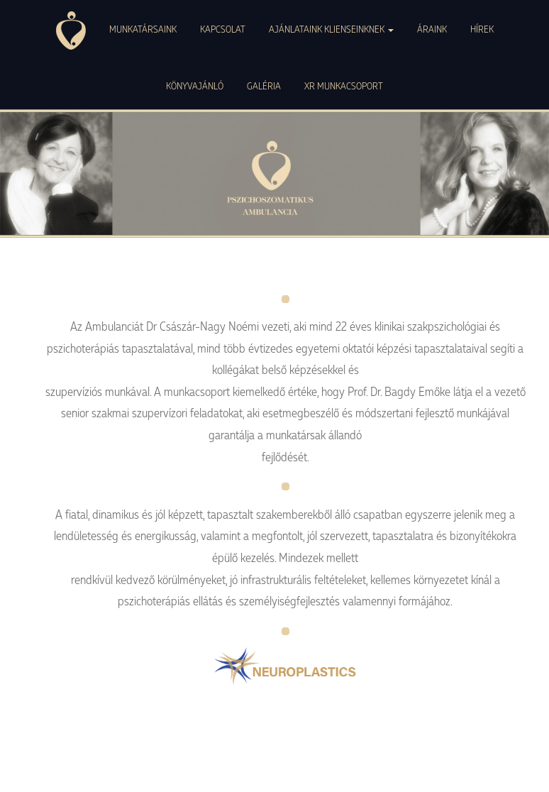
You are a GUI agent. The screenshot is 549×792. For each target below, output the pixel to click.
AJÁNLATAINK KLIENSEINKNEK (331, 29)
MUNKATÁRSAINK (143, 29)
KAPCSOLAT (222, 29)
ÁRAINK (432, 29)
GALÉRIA (264, 85)
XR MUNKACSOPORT (343, 85)
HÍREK (482, 29)
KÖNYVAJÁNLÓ (194, 85)
